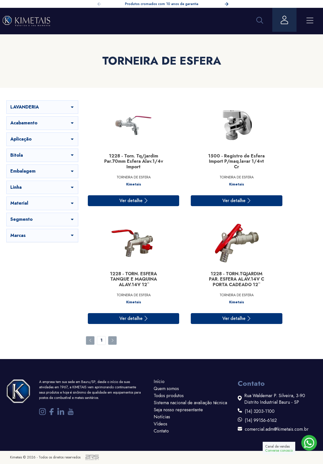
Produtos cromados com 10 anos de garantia (161, 3)
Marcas (42, 235)
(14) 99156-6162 (261, 420)
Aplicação (42, 139)
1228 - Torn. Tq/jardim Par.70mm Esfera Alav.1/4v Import (121, 161)
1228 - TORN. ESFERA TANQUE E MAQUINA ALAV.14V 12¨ (280, 161)
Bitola (42, 155)
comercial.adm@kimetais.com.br (277, 429)
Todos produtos (169, 395)
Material (42, 203)
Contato (161, 431)
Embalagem (42, 171)
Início (159, 381)
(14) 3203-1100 (260, 411)
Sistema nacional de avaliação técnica (190, 402)
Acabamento (42, 123)
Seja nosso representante (178, 409)
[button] (226, 5)
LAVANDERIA (42, 107)
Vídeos (160, 424)
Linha (42, 187)
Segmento (42, 219)
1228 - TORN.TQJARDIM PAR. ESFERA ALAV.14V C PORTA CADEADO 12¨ (121, 279)
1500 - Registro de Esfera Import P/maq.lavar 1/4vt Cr (201, 161)
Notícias (162, 417)
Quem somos (166, 388)
